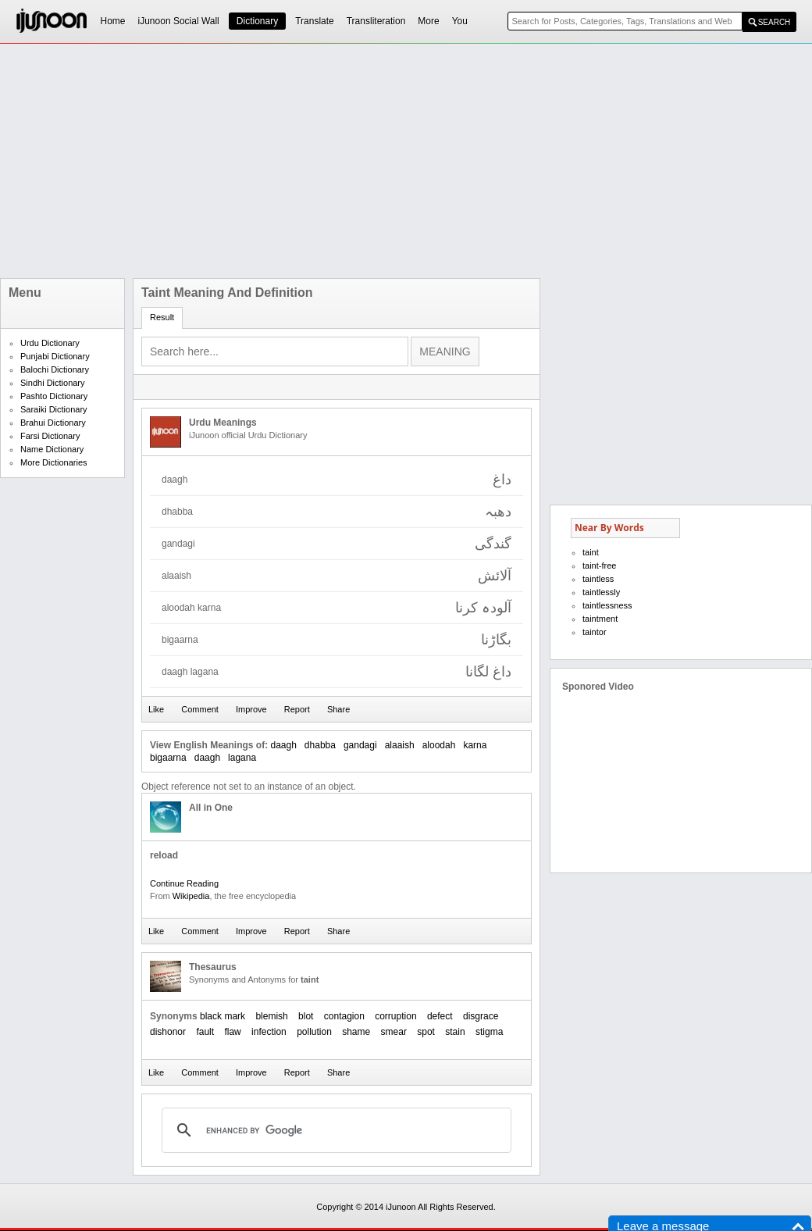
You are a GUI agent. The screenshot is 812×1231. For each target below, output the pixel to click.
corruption (395, 1016)
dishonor (168, 1031)
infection (269, 1031)
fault (205, 1031)
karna (474, 745)
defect (440, 1016)
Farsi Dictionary (50, 436)
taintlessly (601, 592)
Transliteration (376, 21)
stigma (489, 1031)
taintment (600, 618)
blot (305, 1016)
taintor (594, 632)
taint (590, 552)
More (428, 21)
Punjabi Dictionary (55, 356)
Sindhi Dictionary (52, 382)
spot (426, 1031)
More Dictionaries (53, 462)
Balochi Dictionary (54, 369)
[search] (334, 1130)
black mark (222, 1016)
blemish (271, 1016)
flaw (232, 1031)
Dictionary (257, 21)
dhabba (320, 745)
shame (356, 1031)
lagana (242, 757)
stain (455, 1031)
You (460, 21)
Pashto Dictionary (53, 396)
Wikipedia (191, 896)
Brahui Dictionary (53, 422)
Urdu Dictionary (50, 343)
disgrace (480, 1016)
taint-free (599, 565)
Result (162, 317)
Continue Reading (184, 883)
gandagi (360, 745)
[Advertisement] (336, 161)
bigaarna (168, 757)
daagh (283, 745)
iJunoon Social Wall (178, 21)
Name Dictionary (52, 449)
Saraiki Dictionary (53, 409)
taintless (598, 578)
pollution (314, 1031)
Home (113, 21)
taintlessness (607, 605)
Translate (314, 21)
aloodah (439, 745)
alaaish (400, 745)
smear (394, 1031)
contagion (344, 1016)
